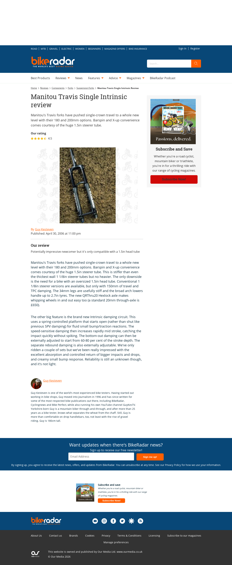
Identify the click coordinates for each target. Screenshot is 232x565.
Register (195, 48)
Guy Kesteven (52, 381)
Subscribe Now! (111, 500)
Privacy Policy (173, 465)
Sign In (182, 48)
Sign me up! (150, 457)
